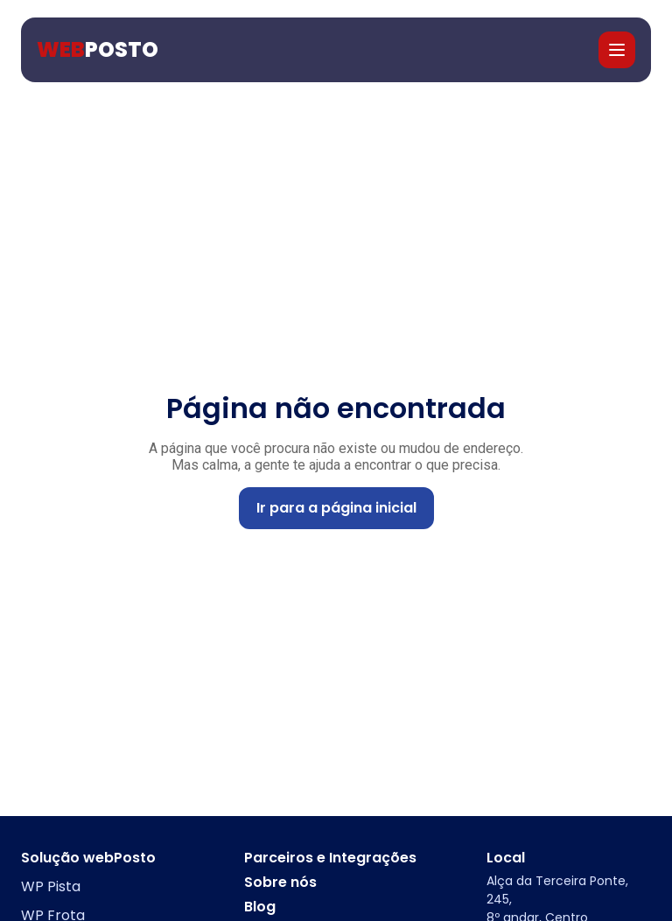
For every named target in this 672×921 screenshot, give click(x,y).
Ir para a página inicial (336, 508)
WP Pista (50, 886)
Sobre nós (280, 883)
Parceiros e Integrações (330, 858)
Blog (260, 907)
